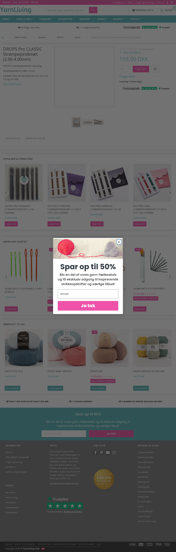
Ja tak (88, 306)
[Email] (88, 294)
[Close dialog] (119, 242)
